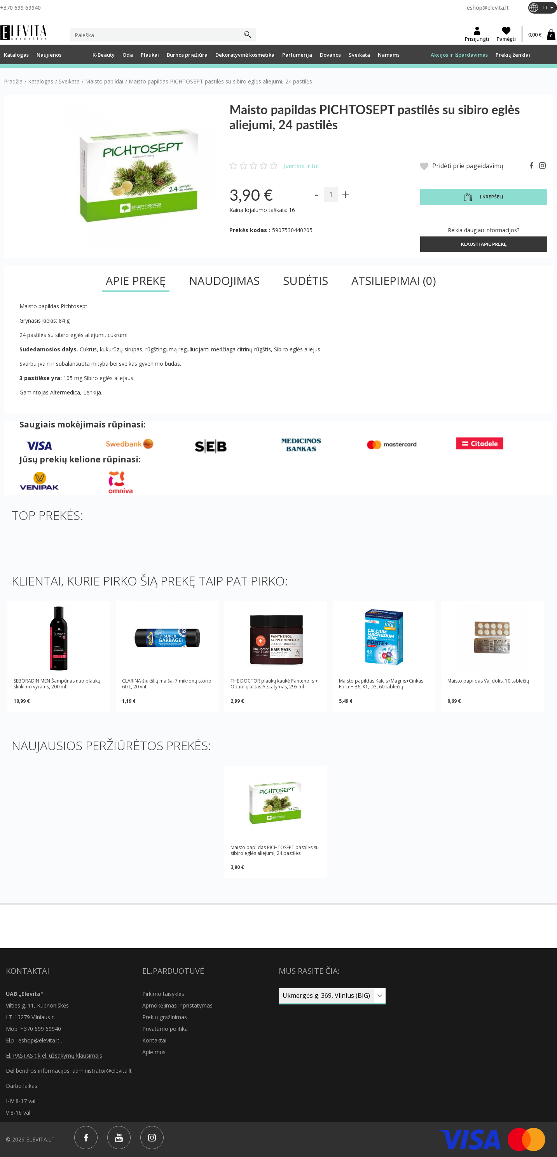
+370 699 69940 (20, 7)
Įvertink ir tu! (301, 165)
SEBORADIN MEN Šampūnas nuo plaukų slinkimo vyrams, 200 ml (57, 684)
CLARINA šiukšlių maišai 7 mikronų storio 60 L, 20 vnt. (166, 684)
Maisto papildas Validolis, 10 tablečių (488, 681)
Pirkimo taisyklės (163, 993)
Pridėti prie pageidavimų (461, 166)
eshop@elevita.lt (488, 7)
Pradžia (13, 81)
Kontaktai (154, 1040)
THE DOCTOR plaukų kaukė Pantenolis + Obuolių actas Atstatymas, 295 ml (274, 684)
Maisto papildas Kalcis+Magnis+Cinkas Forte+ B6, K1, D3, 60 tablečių (381, 684)
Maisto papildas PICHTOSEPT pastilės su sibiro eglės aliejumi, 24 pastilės (274, 850)
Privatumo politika (165, 1028)
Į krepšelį (483, 197)
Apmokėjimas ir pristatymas (177, 1005)
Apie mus (154, 1052)
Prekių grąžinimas (164, 1017)
